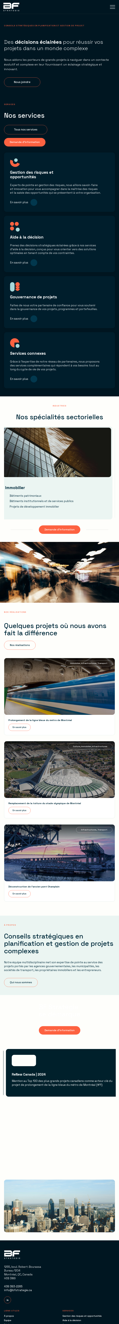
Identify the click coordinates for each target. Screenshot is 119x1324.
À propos (9, 1315)
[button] (112, 7)
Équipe (7, 1320)
